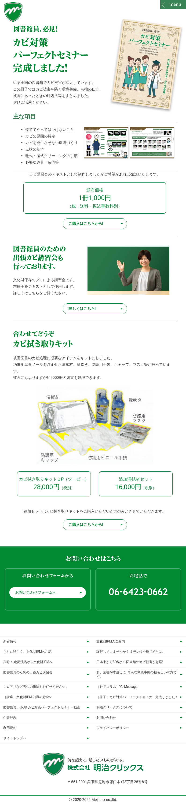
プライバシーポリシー (112, 728)
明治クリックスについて (114, 707)
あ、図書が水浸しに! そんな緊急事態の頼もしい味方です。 (136, 674)
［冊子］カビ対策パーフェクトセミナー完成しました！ (137, 697)
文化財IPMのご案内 (110, 641)
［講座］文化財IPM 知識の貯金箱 (27, 697)
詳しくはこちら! (82, 308)
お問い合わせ (106, 717)
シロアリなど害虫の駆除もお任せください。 (36, 687)
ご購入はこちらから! (86, 223)
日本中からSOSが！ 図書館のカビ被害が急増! (129, 662)
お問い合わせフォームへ (35, 592)
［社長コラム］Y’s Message (117, 687)
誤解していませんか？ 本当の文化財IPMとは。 (130, 651)
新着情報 (9, 641)
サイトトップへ (14, 738)
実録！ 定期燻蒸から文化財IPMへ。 (29, 662)
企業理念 (9, 717)
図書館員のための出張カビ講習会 (27, 672)
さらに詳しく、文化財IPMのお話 (27, 651)
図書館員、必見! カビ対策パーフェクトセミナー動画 (41, 707)
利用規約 (9, 728)
